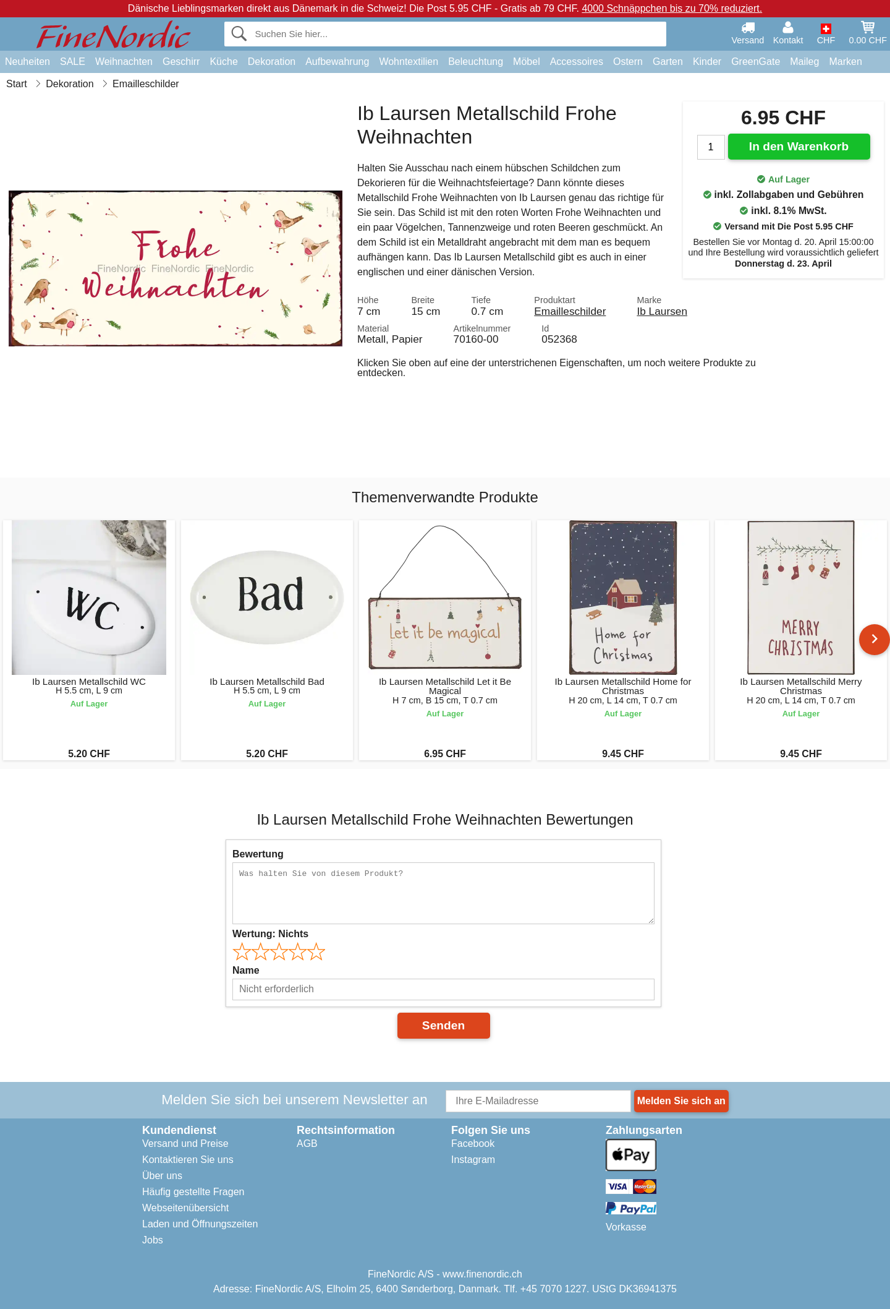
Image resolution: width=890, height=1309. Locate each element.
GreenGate (755, 61)
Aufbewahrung (337, 61)
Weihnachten (124, 61)
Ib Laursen (662, 311)
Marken (845, 61)
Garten (668, 61)
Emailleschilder (570, 311)
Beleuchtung (475, 61)
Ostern (628, 61)
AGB (307, 1143)
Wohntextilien (408, 61)
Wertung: (270, 934)
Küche (223, 61)
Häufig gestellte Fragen (193, 1192)
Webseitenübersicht (185, 1208)
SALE (72, 61)
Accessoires (576, 61)
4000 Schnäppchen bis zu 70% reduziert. (672, 8)
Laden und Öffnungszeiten (200, 1224)
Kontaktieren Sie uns (188, 1159)
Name (246, 970)
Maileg (804, 61)
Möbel (526, 61)
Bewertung (258, 854)
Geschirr (181, 61)
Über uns (162, 1175)
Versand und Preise (185, 1143)
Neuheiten (27, 61)
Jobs (152, 1240)
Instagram (473, 1159)
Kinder (707, 61)
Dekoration (271, 61)
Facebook (472, 1143)
